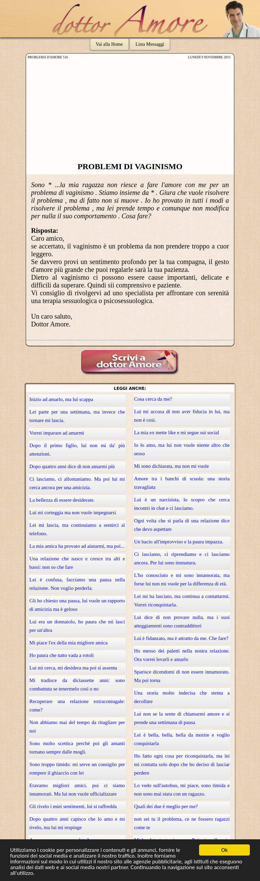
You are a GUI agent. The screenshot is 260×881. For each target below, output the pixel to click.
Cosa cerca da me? (153, 399)
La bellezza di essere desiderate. (62, 500)
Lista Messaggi (149, 44)
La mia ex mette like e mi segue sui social (176, 432)
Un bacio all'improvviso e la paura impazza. (178, 541)
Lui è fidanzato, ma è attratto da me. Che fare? (181, 638)
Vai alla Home (109, 44)
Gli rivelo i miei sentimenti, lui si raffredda (73, 806)
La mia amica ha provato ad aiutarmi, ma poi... (77, 546)
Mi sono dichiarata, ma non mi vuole (171, 466)
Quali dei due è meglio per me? (166, 806)
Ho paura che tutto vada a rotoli (61, 655)
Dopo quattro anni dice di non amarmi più (72, 466)
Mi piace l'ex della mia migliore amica (68, 642)
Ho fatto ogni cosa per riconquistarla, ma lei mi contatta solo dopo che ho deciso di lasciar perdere (182, 764)
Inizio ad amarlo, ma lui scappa (61, 399)
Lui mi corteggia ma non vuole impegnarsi (72, 512)
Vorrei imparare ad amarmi (56, 433)
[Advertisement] (130, 111)
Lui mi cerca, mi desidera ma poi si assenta (73, 667)
